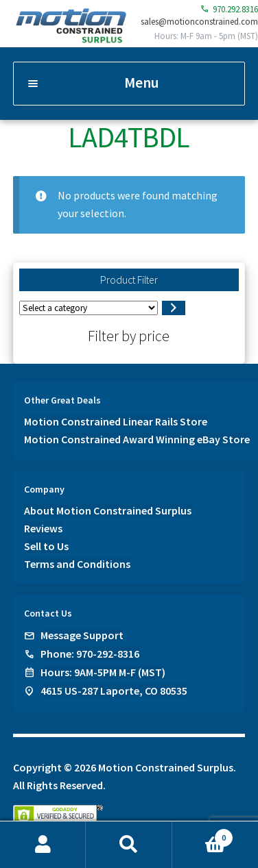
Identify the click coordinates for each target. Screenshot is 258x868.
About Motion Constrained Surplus (107, 510)
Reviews (43, 528)
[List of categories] (88, 308)
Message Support (82, 635)
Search (129, 844)
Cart (202, 835)
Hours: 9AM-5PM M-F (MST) (102, 672)
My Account (43, 844)
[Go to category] (173, 308)
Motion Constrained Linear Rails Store (115, 421)
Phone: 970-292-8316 (89, 653)
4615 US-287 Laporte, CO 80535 (113, 690)
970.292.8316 (229, 9)
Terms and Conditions (77, 564)
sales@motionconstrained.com (199, 21)
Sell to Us (46, 546)
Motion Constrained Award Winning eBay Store (137, 439)
